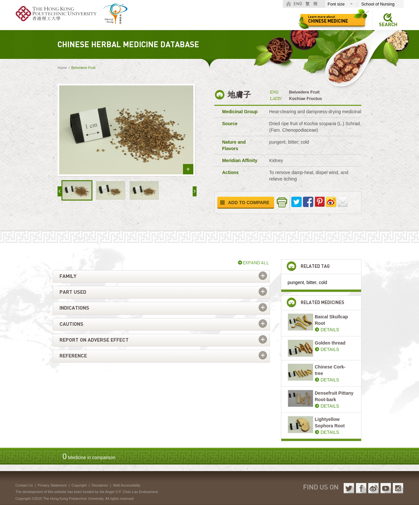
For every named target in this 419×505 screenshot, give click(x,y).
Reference (73, 355)
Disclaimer (99, 485)
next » (195, 191)
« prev (59, 191)
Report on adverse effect (94, 340)
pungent (296, 282)
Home (62, 68)
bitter (311, 282)
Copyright (79, 485)
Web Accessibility (126, 485)
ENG (298, 4)
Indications (74, 308)
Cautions (71, 324)
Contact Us (24, 485)
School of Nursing (378, 4)
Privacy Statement (52, 485)
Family (67, 276)
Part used (72, 292)
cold (323, 282)
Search (388, 24)
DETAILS (330, 329)
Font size (336, 4)
